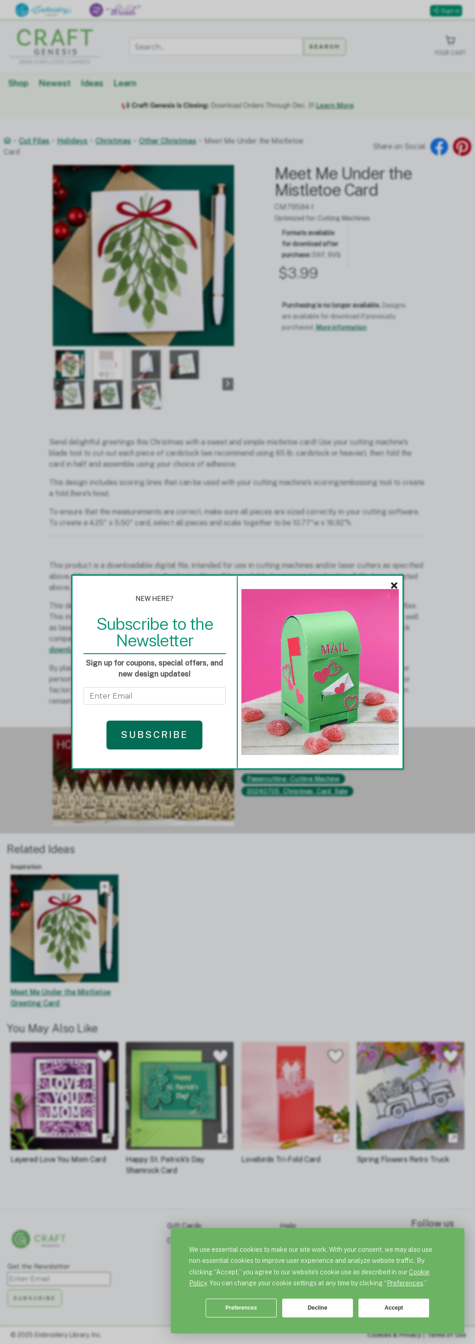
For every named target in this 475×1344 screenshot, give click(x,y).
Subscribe (154, 734)
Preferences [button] (405, 1283)
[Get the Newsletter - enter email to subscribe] (154, 696)
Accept (394, 1308)
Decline (317, 1308)
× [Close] (394, 586)
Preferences (241, 1308)
